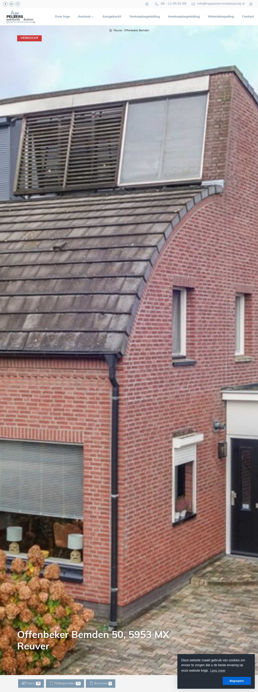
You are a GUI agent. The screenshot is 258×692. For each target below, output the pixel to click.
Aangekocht (111, 16)
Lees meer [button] (218, 670)
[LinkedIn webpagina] (11, 4)
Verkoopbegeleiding (144, 16)
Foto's (31, 683)
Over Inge (62, 16)
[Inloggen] (147, 4)
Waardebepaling (221, 16)
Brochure (100, 683)
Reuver (118, 30)
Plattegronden (65, 683)
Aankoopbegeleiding (184, 16)
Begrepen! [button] (237, 681)
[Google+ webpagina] (17, 4)
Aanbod (86, 16)
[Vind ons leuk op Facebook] (5, 4)
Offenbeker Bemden (136, 30)
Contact (248, 16)
